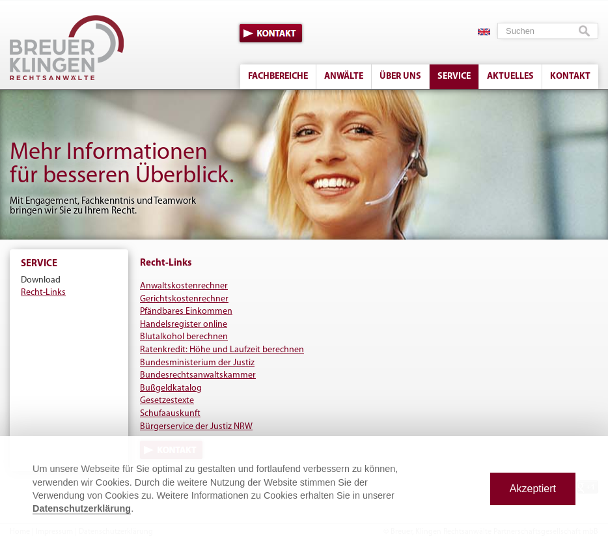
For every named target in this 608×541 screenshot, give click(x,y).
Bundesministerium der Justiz (197, 363)
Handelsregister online (183, 324)
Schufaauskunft (170, 414)
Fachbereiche (278, 76)
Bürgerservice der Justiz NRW (196, 427)
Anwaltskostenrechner (184, 286)
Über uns (400, 76)
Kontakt (271, 33)
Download (41, 280)
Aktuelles (510, 76)
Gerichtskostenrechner (184, 299)
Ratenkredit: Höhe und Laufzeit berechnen (222, 350)
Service (454, 76)
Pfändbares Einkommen (186, 311)
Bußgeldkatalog (171, 388)
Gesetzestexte (167, 401)
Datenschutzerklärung (82, 508)
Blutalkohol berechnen (184, 337)
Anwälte (343, 76)
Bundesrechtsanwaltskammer (198, 375)
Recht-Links (43, 293)
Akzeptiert (533, 488)
